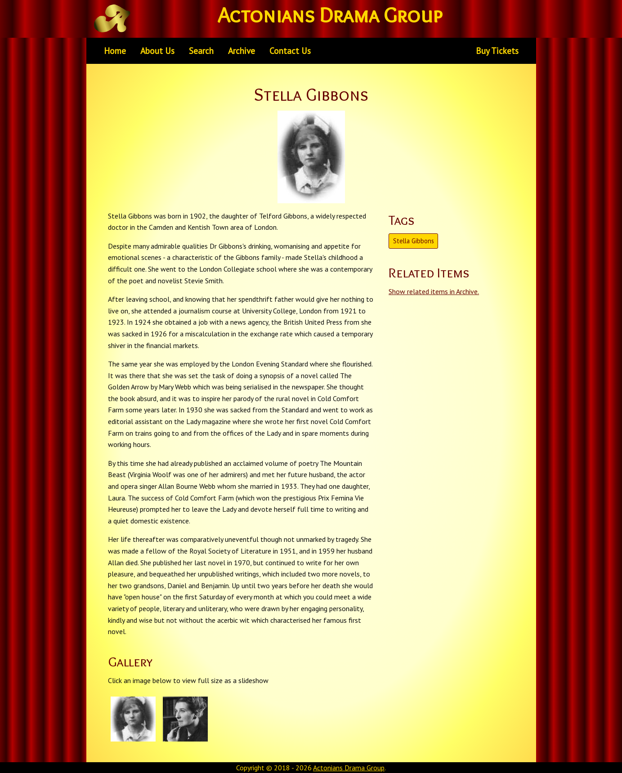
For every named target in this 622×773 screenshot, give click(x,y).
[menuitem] (115, 50)
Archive (241, 50)
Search (201, 50)
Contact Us (290, 50)
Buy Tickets (497, 50)
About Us (157, 50)
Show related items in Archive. (434, 291)
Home (115, 50)
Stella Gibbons (413, 241)
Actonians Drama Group (349, 767)
